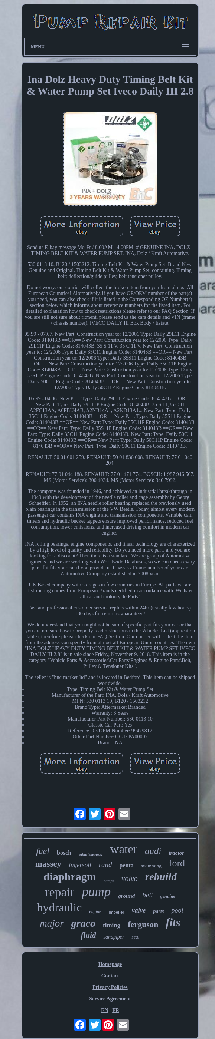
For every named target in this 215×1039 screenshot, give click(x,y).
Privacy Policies (109, 987)
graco (83, 923)
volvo (129, 878)
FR (115, 1010)
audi (153, 851)
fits (173, 922)
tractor (176, 853)
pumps (109, 880)
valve (139, 910)
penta (127, 865)
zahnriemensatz (90, 854)
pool (177, 910)
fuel (42, 851)
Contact (110, 976)
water (123, 849)
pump (96, 891)
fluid (88, 935)
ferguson (143, 924)
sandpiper (113, 937)
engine (95, 911)
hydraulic (59, 907)
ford (177, 863)
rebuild (161, 877)
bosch (64, 853)
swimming (151, 865)
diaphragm (69, 876)
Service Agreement (110, 999)
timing (111, 925)
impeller (116, 912)
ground (126, 896)
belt (147, 895)
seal (135, 937)
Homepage (110, 964)
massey (48, 863)
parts (158, 911)
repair (59, 892)
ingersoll (80, 864)
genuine (167, 896)
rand (105, 864)
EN (104, 1010)
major (52, 923)
